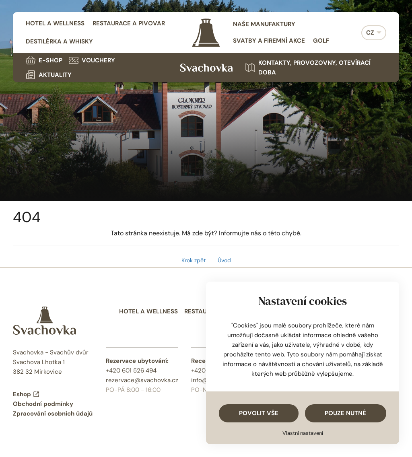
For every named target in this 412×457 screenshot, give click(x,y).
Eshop (26, 394)
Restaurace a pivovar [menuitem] (129, 23)
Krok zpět (193, 260)
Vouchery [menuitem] (92, 60)
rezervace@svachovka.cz (142, 380)
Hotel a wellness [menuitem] (55, 23)
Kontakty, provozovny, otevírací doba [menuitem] (308, 67)
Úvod (224, 260)
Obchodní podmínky (43, 404)
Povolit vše (258, 413)
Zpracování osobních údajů (53, 414)
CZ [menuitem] (370, 33)
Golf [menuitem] (321, 41)
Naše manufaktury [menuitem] (264, 24)
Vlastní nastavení (302, 433)
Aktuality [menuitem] (49, 75)
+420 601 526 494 (131, 370)
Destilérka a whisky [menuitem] (59, 41)
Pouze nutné (345, 413)
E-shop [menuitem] (44, 60)
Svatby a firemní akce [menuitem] (269, 41)
